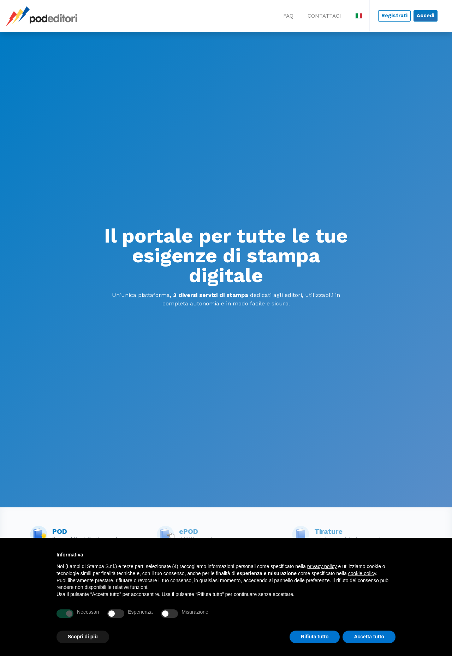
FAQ (288, 16)
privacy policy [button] (322, 566)
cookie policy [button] (362, 573)
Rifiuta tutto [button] (315, 636)
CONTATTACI (324, 16)
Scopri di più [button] (83, 636)
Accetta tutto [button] (369, 636)
